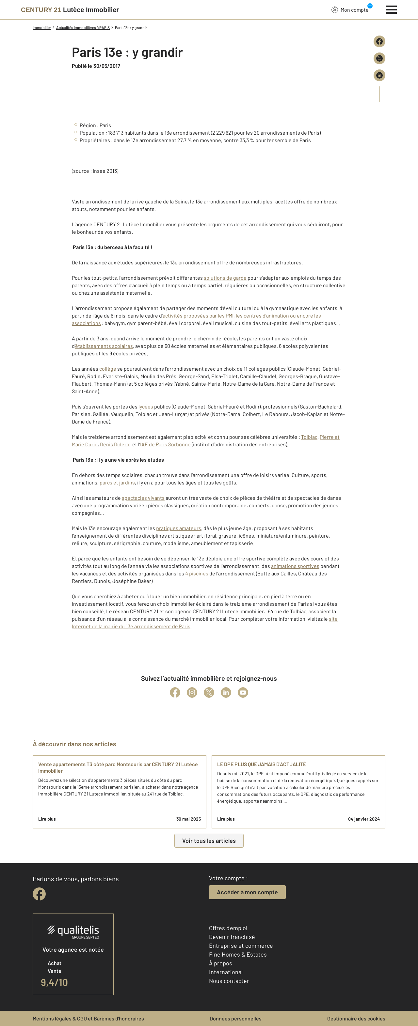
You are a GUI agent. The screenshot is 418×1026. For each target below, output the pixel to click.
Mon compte (350, 9)
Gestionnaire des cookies (356, 1018)
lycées (145, 406)
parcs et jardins (117, 482)
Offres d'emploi (228, 927)
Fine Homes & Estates (238, 954)
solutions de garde (225, 278)
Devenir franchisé (232, 936)
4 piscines (196, 573)
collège (107, 368)
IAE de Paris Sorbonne (165, 444)
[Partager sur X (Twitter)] (379, 58)
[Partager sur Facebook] (379, 41)
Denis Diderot (115, 444)
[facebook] (39, 893)
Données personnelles (236, 1018)
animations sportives (295, 566)
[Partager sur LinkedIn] (379, 75)
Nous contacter (229, 980)
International (226, 971)
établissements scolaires (104, 346)
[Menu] (391, 9)
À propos (220, 963)
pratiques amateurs (178, 528)
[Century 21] (70, 10)
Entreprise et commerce (241, 945)
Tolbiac (309, 437)
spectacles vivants (143, 498)
